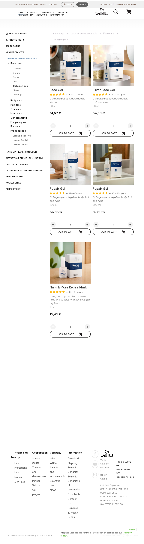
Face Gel (56, 90)
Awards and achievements (55, 472)
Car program (36, 492)
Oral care (15, 109)
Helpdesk (73, 508)
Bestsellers (13, 46)
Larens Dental (20, 140)
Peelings (17, 94)
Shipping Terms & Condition (73, 467)
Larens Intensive (22, 135)
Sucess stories (36, 460)
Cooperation (40, 452)
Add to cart (70, 133)
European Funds (73, 514)
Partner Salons (36, 483)
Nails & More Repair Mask (68, 287)
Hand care (16, 113)
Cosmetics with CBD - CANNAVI (24, 170)
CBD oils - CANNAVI (17, 164)
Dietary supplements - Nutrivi (24, 158)
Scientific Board (55, 483)
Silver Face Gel (104, 90)
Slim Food (19, 481)
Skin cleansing (18, 117)
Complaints (73, 494)
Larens (18, 472)
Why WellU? (53, 460)
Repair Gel (57, 188)
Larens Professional (20, 465)
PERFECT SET (13, 189)
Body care (16, 100)
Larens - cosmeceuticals (21, 58)
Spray (16, 77)
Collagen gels (20, 86)
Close (134, 529)
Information (75, 452)
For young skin (18, 122)
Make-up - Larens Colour (21, 152)
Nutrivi (18, 477)
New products (15, 52)
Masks (16, 90)
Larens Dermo (20, 144)
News (53, 490)
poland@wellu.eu (125, 477)
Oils (15, 81)
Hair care (15, 104)
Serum (16, 73)
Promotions (15, 40)
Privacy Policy (44, 535)
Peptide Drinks (15, 176)
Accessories (13, 182)
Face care (16, 63)
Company (55, 452)
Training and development (38, 472)
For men (15, 126)
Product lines (18, 130)
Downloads (73, 458)
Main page (58, 33)
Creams (17, 68)
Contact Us (72, 501)
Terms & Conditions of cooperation (73, 483)
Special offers (16, 33)
